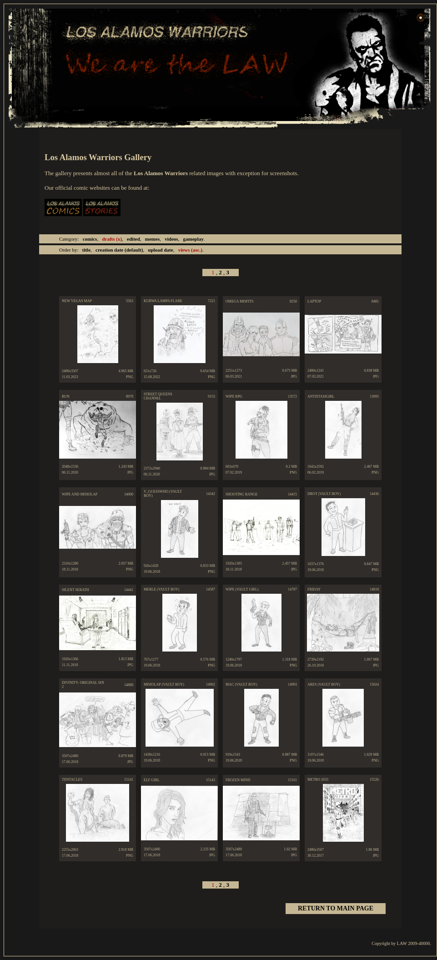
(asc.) (190, 250)
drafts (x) (112, 239)
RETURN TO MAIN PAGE (335, 908)
